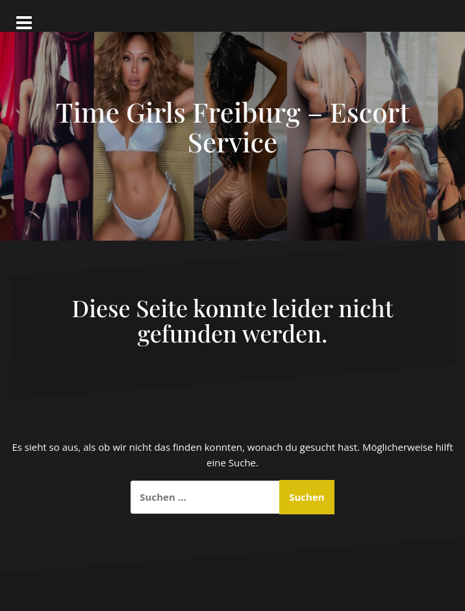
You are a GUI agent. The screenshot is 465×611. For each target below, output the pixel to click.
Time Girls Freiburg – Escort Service (233, 126)
